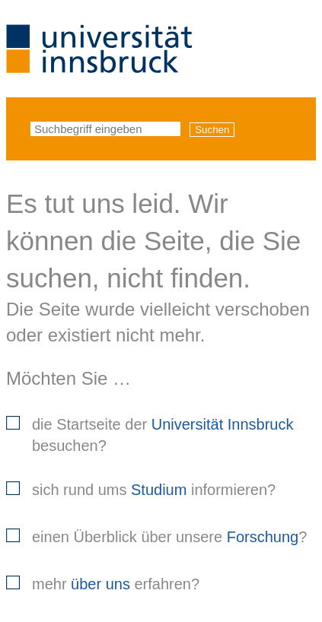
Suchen (212, 129)
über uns (100, 584)
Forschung (263, 536)
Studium (159, 489)
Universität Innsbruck (222, 424)
